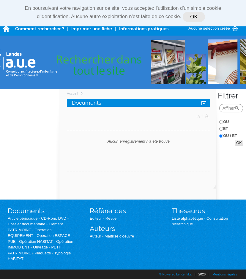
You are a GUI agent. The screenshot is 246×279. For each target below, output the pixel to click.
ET (225, 128)
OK (193, 17)
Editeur (96, 218)
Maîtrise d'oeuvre (119, 236)
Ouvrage (40, 247)
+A (205, 116)
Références (108, 211)
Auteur (95, 236)
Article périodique (22, 218)
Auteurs (102, 228)
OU (226, 121)
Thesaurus (188, 211)
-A (198, 116)
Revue (111, 218)
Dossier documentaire (26, 224)
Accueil (72, 93)
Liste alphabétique (187, 218)
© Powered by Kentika (175, 274)
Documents (26, 211)
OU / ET (230, 135)
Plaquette (43, 253)
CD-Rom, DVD (53, 218)
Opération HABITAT (36, 241)
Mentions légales (224, 274)
